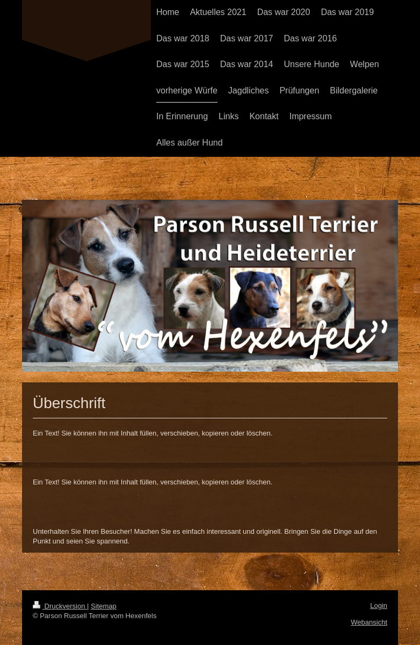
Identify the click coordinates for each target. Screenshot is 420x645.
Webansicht (369, 622)
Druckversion (60, 606)
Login (378, 605)
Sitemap (104, 606)
